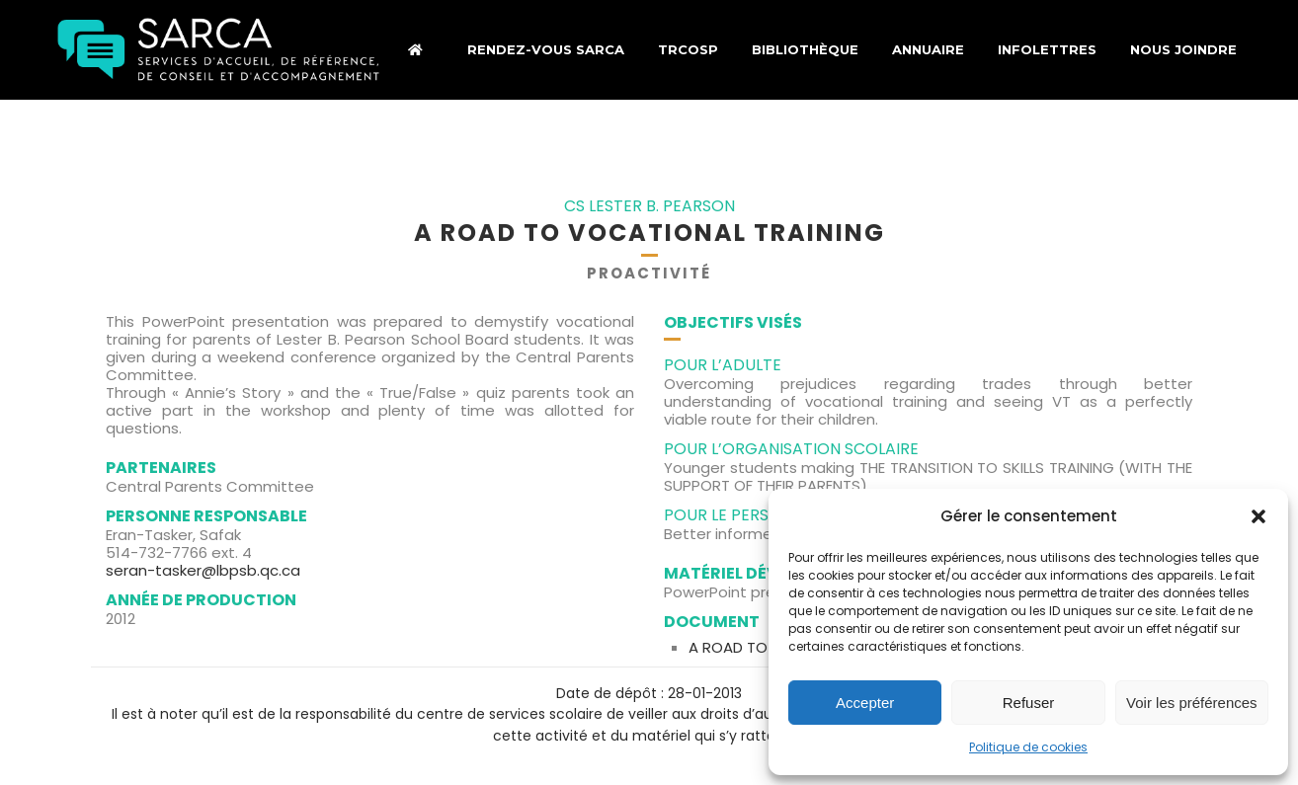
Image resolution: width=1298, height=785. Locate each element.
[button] (1258, 516)
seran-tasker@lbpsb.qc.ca (203, 570)
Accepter (865, 702)
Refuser (1029, 702)
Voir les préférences (1191, 702)
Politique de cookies (1028, 747)
